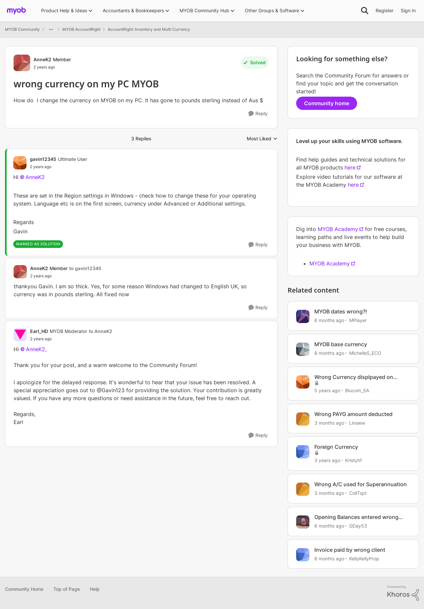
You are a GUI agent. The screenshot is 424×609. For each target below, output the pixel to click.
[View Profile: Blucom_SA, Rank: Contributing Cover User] (302, 382)
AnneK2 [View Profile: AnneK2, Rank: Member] (42, 59)
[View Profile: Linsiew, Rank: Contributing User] (302, 419)
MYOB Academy (338, 229)
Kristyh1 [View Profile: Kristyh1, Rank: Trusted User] (353, 460)
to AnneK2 (100, 331)
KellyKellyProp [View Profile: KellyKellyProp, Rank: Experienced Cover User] (364, 558)
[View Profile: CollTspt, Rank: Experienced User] (302, 489)
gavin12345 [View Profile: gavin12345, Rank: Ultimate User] (43, 159)
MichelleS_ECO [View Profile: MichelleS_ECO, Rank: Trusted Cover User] (365, 353)
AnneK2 (35, 177)
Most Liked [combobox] (262, 139)
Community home (326, 103)
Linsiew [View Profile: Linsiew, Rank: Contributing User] (357, 423)
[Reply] (258, 113)
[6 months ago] (329, 320)
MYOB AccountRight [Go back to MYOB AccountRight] (81, 29)
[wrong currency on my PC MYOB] (58, 167)
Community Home (24, 589)
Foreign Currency (336, 447)
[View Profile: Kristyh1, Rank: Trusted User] (302, 451)
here (349, 167)
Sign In (408, 10)
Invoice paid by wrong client (349, 549)
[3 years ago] (327, 460)
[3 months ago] (329, 422)
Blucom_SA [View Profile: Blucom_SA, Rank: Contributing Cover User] (357, 390)
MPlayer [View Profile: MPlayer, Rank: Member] (358, 320)
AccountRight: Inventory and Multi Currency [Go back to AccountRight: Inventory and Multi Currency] (149, 29)
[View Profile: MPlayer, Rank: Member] (302, 316)
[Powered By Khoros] (403, 593)
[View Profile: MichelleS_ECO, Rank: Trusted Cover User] (302, 349)
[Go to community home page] (16, 10)
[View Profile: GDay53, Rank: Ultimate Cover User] (302, 522)
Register (385, 10)
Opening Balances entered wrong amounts (356, 517)
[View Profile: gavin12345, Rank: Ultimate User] (19, 162)
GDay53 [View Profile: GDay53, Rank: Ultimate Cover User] (358, 526)
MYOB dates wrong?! (340, 311)
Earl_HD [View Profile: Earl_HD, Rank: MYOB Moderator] (39, 331)
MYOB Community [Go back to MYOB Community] (22, 29)
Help (95, 589)
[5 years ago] (327, 390)
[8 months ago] (329, 353)
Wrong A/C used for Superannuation (360, 484)
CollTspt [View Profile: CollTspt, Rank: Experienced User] (358, 493)
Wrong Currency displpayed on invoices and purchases (353, 377)
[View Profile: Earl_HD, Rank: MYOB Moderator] (20, 334)
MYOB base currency (340, 344)
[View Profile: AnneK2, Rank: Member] (22, 63)
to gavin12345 (85, 268)
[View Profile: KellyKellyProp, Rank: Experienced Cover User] (302, 554)
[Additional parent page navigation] (51, 29)
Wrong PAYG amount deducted (353, 414)
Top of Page (66, 589)
